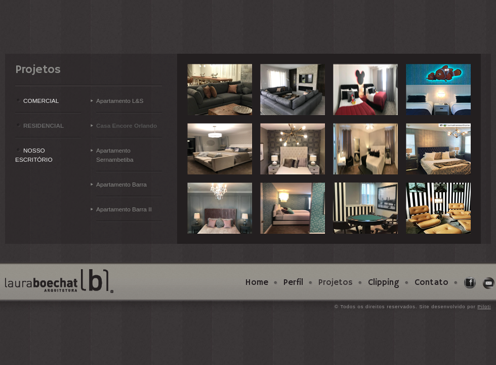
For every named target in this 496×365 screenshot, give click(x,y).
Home (256, 282)
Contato (431, 282)
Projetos (335, 282)
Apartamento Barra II (124, 209)
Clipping (383, 282)
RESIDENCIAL (43, 125)
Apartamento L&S (119, 100)
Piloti (484, 306)
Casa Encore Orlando (126, 125)
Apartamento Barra (121, 184)
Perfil (293, 282)
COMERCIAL (41, 100)
